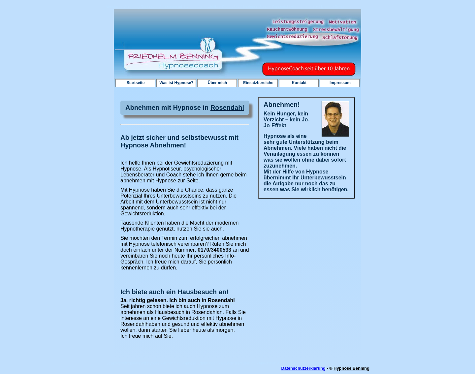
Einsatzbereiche (258, 82)
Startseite (136, 82)
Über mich (217, 82)
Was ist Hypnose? (177, 82)
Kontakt (299, 82)
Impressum (340, 82)
